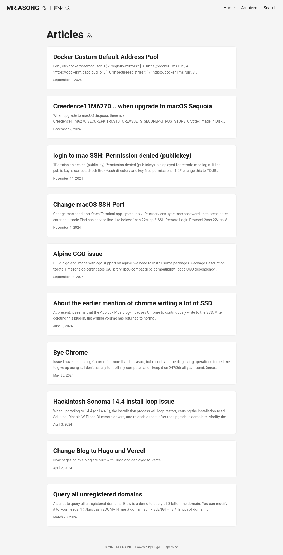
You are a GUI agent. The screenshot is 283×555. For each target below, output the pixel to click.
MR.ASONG (23, 8)
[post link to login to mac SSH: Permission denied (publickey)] (141, 166)
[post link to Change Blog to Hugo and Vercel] (141, 459)
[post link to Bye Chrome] (141, 363)
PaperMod (171, 547)
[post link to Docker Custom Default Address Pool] (141, 68)
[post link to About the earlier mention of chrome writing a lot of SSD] (141, 314)
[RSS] (89, 34)
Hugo (156, 547)
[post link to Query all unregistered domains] (141, 505)
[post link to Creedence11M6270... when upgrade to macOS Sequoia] (141, 117)
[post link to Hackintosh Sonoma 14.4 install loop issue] (141, 412)
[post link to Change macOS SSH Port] (141, 215)
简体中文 (62, 7)
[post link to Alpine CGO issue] (141, 265)
